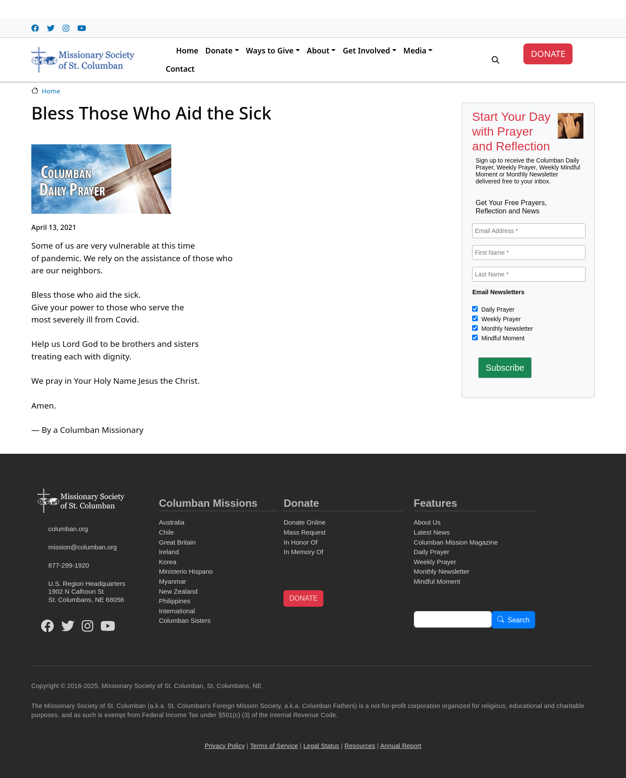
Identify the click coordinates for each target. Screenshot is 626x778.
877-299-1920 (68, 565)
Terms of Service (274, 745)
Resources (360, 745)
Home (187, 50)
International (177, 611)
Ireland (169, 551)
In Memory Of (303, 551)
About (318, 50)
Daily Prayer (496, 309)
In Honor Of (300, 542)
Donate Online (304, 522)
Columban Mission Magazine (456, 542)
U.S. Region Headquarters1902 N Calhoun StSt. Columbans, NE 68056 (86, 591)
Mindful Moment (501, 338)
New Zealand (178, 591)
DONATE (548, 54)
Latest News (432, 532)
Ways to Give (270, 50)
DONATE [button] (303, 598)
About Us (427, 522)
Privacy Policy (225, 745)
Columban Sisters (184, 620)
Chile (166, 532)
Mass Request (304, 532)
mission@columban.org (82, 547)
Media (414, 50)
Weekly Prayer (500, 319)
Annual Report (401, 745)
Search (519, 620)
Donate (219, 50)
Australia (171, 522)
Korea (167, 561)
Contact (180, 68)
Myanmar (172, 581)
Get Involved (366, 50)
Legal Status (321, 745)
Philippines (174, 601)
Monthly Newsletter (506, 328)
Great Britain (177, 542)
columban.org (68, 528)
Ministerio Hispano (186, 571)
